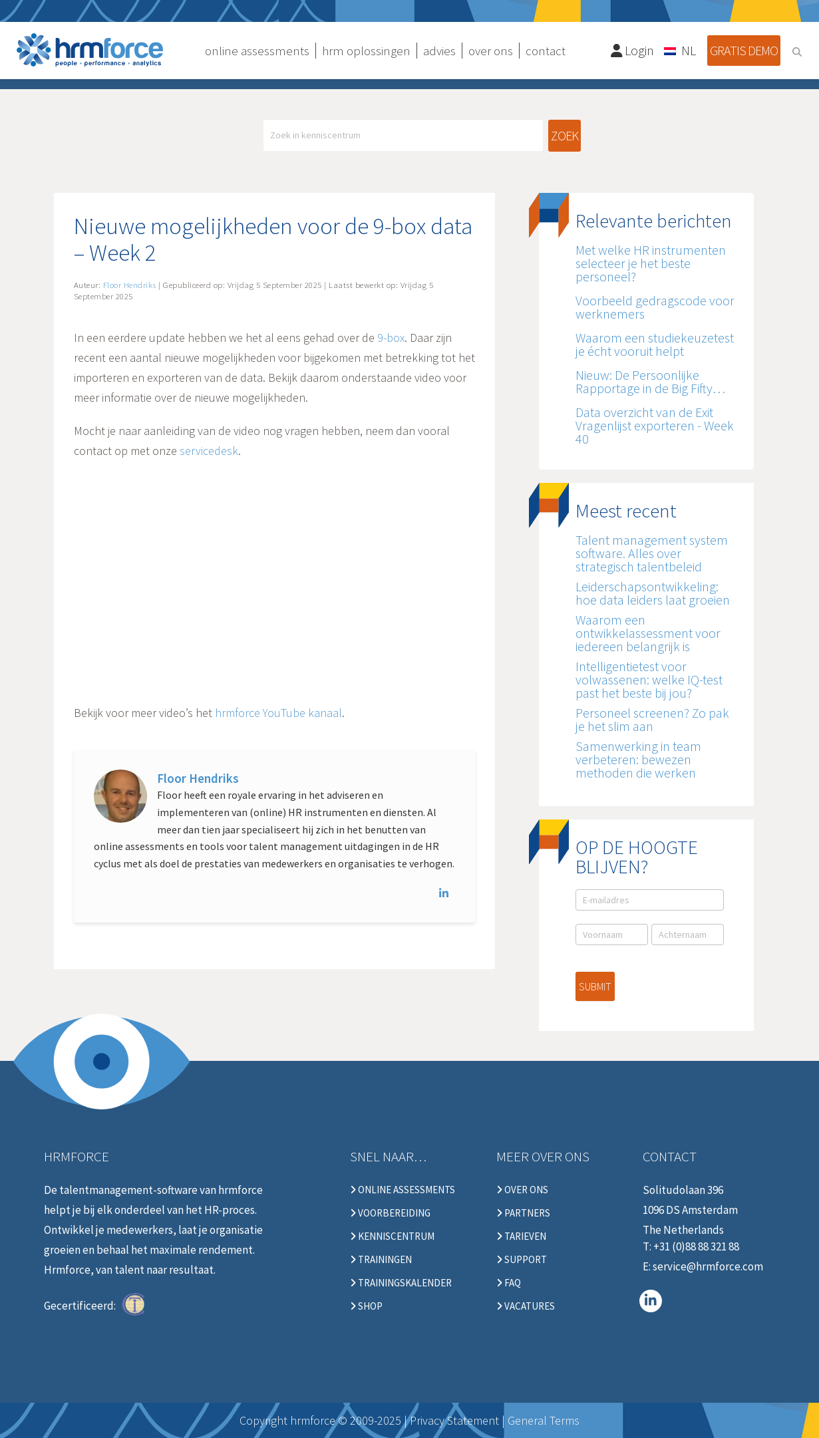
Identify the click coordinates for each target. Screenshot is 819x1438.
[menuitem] (681, 50)
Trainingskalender (401, 1283)
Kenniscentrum (392, 1236)
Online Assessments (402, 1190)
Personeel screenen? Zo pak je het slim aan (652, 719)
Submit (595, 986)
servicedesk (209, 450)
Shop (366, 1306)
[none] (681, 50)
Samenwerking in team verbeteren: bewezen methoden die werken (638, 759)
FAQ (508, 1283)
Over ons (522, 1190)
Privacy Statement (454, 1420)
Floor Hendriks (198, 778)
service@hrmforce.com (708, 1266)
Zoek (564, 135)
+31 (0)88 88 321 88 (696, 1246)
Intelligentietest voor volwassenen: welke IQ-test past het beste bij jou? (649, 679)
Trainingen (381, 1260)
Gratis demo (744, 50)
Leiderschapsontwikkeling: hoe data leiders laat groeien (652, 593)
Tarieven (521, 1236)
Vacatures (525, 1306)
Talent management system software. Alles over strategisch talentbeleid (651, 553)
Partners (523, 1213)
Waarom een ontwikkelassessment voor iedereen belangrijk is (648, 632)
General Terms (543, 1420)
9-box (391, 337)
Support (521, 1260)
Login (633, 50)
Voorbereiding (390, 1213)
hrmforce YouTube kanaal (278, 712)
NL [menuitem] (688, 50)
